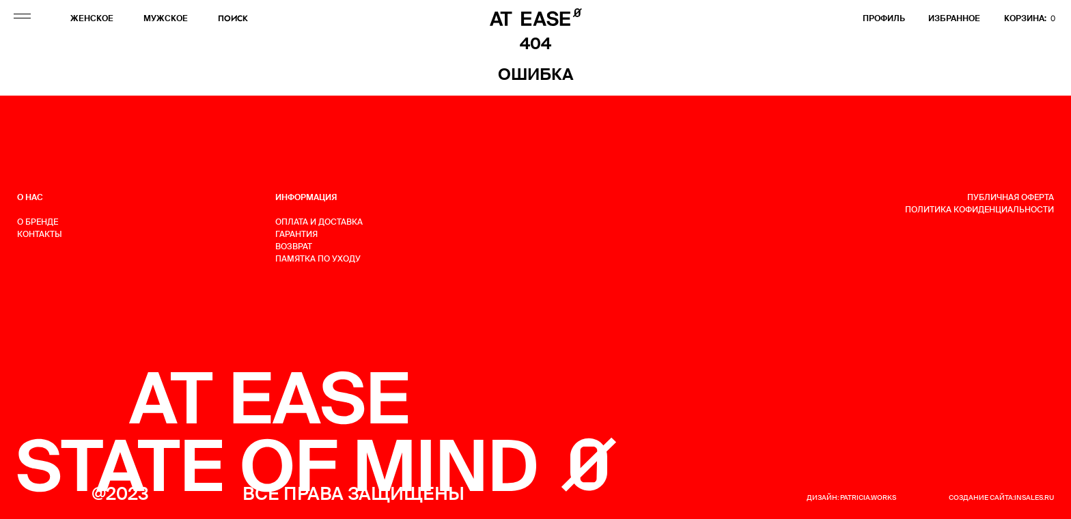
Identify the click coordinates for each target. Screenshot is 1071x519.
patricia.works (868, 497)
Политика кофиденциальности (979, 209)
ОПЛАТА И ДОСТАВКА (319, 221)
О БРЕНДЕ (37, 221)
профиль (884, 18)
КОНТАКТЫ (39, 234)
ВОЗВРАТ (293, 246)
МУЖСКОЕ (165, 18)
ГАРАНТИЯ (296, 234)
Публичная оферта (1010, 197)
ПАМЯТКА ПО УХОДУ (318, 258)
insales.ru (1034, 497)
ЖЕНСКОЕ (91, 18)
